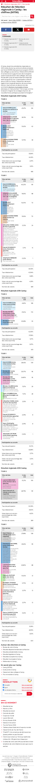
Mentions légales (6, 761)
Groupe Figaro (15, 761)
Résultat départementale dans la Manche (16, 649)
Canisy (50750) (7, 667)
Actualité (6, 685)
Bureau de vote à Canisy (10, 647)
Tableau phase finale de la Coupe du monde (17, 727)
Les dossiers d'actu (9, 690)
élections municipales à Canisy (18, 87)
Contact (7, 758)
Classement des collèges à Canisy (13, 672)
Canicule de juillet (8, 713)
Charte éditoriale (23, 756)
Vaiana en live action (9, 723)
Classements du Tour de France (13, 730)
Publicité (30, 756)
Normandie (26, 4)
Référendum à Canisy (10, 661)
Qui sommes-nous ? (7, 756)
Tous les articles (15, 758)
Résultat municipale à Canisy (12, 659)
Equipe (16, 756)
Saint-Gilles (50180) (15, 20)
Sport (5, 687)
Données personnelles (8, 759)
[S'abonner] (17, 694)
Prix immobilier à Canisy (10, 674)
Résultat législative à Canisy (11, 654)
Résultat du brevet (9, 711)
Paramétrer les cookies (20, 759)
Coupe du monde (8, 716)
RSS (21, 758)
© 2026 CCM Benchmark (26, 761)
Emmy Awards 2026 (9, 720)
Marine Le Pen (7, 708)
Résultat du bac (8, 706)
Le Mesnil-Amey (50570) (9, 22)
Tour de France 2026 (9, 725)
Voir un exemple (27, 685)
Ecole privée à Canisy (9, 670)
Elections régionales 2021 (12, 4)
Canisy (20, 43)
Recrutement (26, 758)
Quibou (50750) (27, 20)
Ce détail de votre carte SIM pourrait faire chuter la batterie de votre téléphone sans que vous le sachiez (18, 744)
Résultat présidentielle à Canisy (13, 652)
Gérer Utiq (30, 759)
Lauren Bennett (8, 718)
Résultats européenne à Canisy (13, 657)
